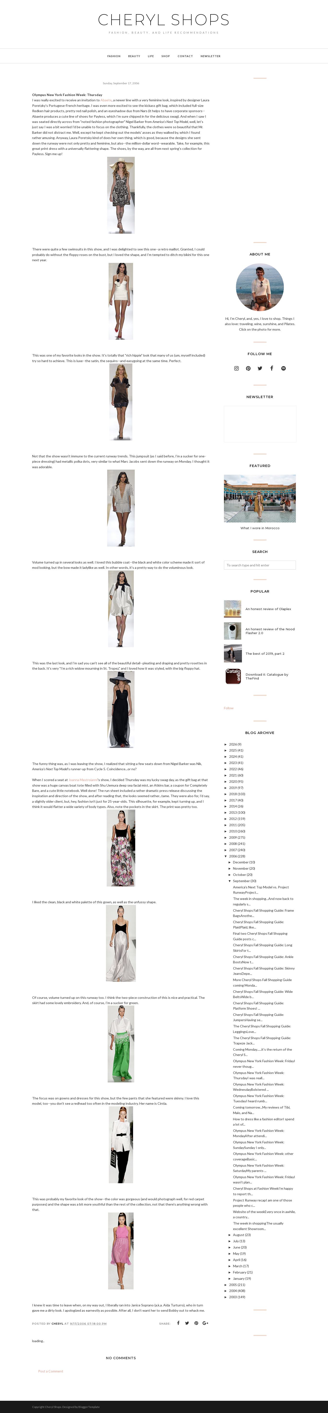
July (236, 1241)
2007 (233, 850)
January (239, 1278)
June (236, 1247)
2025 (233, 750)
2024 (233, 756)
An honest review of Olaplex (268, 609)
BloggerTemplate (89, 1406)
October (239, 875)
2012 (233, 819)
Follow (229, 708)
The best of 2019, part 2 (265, 653)
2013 (233, 812)
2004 (233, 1291)
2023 (233, 763)
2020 (233, 781)
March (237, 1266)
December (241, 862)
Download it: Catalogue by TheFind (267, 676)
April (236, 1260)
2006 (233, 856)
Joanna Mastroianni (83, 780)
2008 (233, 844)
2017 (233, 800)
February (239, 1272)
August (238, 1235)
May (236, 1253)
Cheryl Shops (164, 19)
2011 (233, 825)
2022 (233, 769)
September (241, 881)
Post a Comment (50, 1371)
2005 (233, 1285)
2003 (233, 1297)
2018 (233, 794)
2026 (233, 744)
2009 (233, 837)
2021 (233, 775)
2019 (233, 788)
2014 (233, 806)
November (241, 868)
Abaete (106, 100)
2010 (233, 831)
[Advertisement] (260, 160)
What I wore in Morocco (260, 528)
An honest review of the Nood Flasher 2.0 (270, 631)
